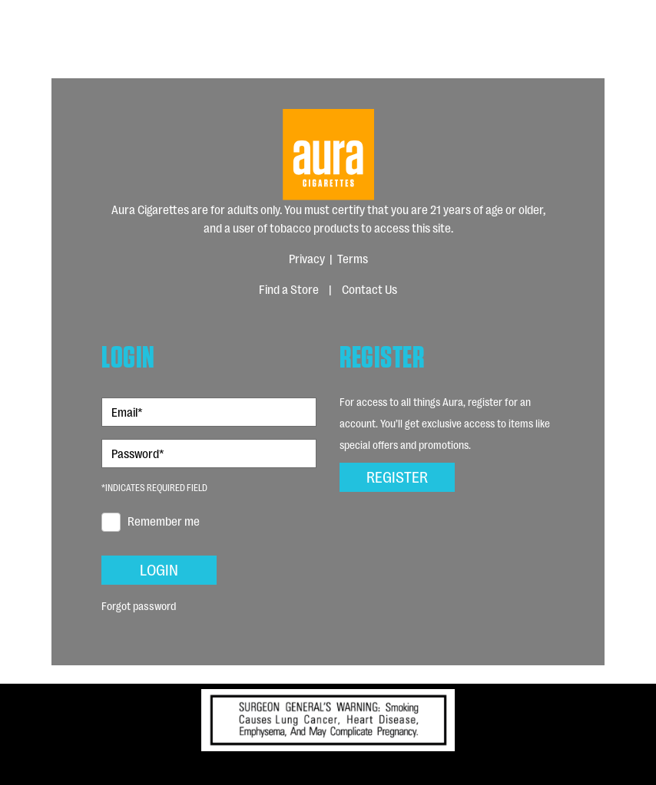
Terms (352, 258)
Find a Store (289, 289)
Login (159, 568)
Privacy (307, 258)
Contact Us (369, 289)
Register (397, 476)
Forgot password (138, 605)
